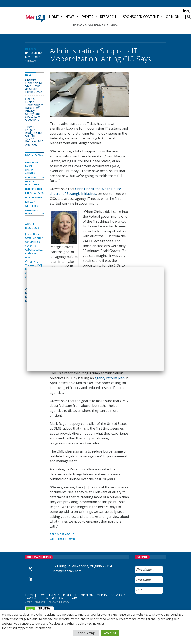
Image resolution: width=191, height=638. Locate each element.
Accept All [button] (110, 633)
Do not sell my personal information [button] (26, 628)
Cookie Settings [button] (86, 633)
